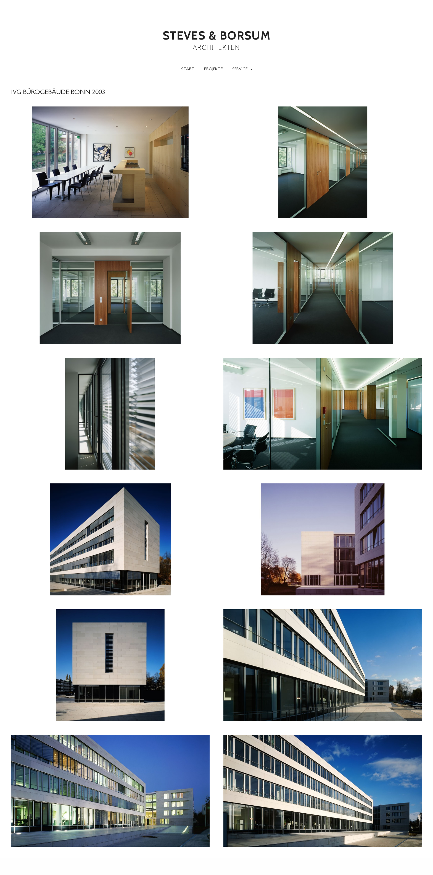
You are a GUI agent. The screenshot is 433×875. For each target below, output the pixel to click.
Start (187, 69)
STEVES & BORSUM (216, 35)
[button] (110, 162)
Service (243, 69)
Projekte (213, 69)
